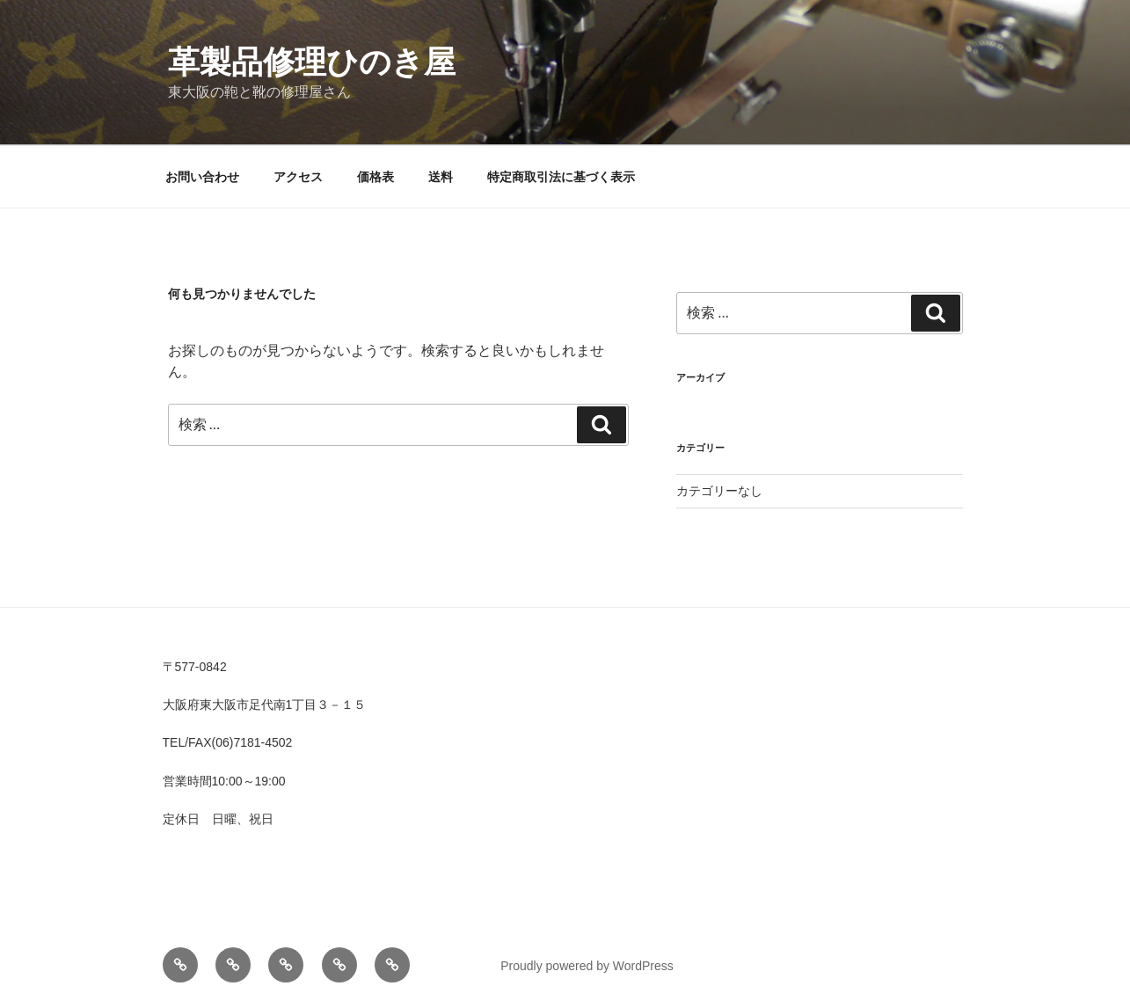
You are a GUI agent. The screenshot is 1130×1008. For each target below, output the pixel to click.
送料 (440, 177)
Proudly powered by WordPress (587, 966)
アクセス (298, 177)
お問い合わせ (202, 177)
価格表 (375, 177)
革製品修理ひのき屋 (312, 62)
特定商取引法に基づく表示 (561, 177)
